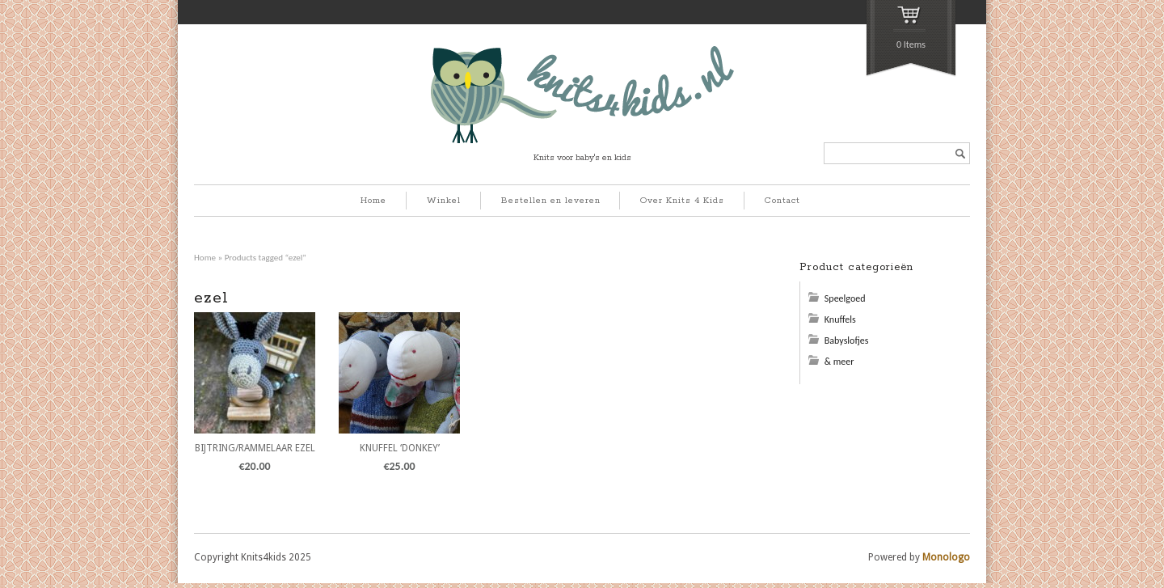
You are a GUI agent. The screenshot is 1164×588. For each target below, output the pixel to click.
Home (373, 200)
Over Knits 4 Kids (682, 200)
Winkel (444, 200)
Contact (782, 200)
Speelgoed (845, 298)
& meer (839, 361)
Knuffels (840, 319)
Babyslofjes (846, 340)
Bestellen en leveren (551, 200)
